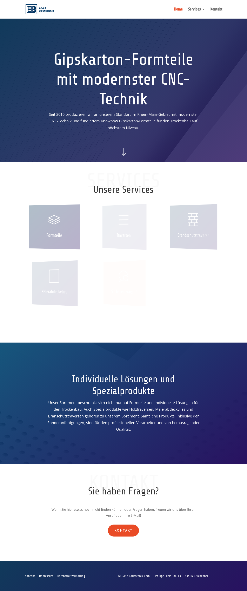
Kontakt (216, 10)
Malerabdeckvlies (54, 292)
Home (178, 10)
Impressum (46, 576)
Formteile (54, 235)
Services (194, 10)
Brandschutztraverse (193, 235)
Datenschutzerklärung (71, 576)
